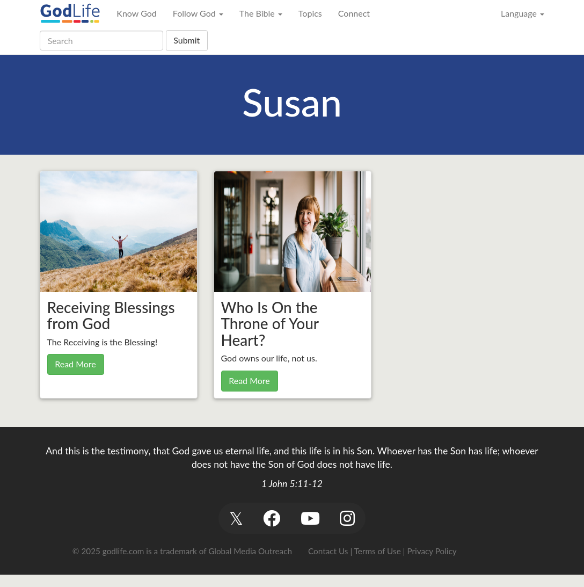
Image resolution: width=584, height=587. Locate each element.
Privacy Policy (431, 551)
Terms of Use (377, 551)
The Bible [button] (260, 13)
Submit (186, 40)
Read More (75, 364)
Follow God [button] (198, 13)
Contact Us (328, 551)
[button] (235, 518)
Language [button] (522, 13)
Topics (310, 13)
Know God (136, 13)
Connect (354, 13)
